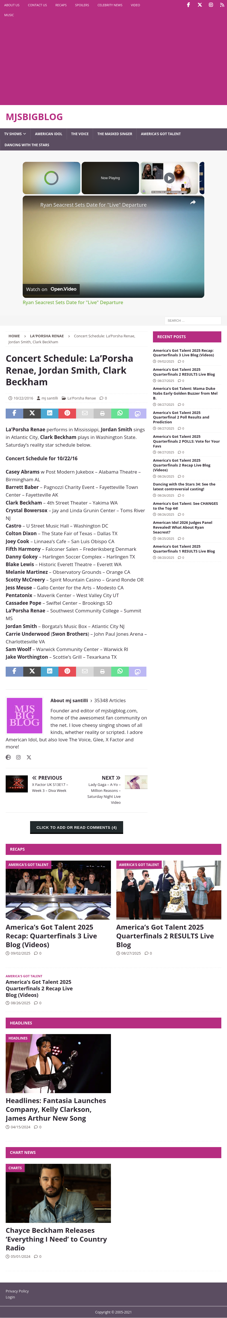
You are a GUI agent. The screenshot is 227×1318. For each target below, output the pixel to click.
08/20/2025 (165, 557)
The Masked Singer (114, 133)
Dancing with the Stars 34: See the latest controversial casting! (184, 486)
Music (9, 15)
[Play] (169, 178)
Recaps (60, 5)
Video (135, 5)
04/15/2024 (20, 1126)
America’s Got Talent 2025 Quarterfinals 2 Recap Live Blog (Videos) (181, 465)
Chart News (23, 1152)
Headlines (21, 1023)
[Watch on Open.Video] (51, 289)
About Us (12, 5)
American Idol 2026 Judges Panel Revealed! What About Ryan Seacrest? (182, 527)
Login (10, 1297)
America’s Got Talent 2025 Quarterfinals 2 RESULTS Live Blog (184, 372)
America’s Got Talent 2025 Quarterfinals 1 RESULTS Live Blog (184, 549)
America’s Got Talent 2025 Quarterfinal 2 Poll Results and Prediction (181, 417)
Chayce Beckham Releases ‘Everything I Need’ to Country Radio (56, 1238)
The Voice (80, 133)
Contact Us (37, 5)
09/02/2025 (165, 361)
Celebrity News (110, 5)
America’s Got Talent (161, 133)
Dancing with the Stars (27, 145)
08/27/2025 (165, 380)
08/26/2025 (165, 476)
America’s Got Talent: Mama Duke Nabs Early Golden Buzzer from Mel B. (185, 393)
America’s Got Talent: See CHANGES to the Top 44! (185, 506)
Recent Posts (171, 336)
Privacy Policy (17, 1291)
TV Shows (13, 133)
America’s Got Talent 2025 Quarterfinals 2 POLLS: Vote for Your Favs (186, 441)
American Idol (48, 133)
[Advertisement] (75, 62)
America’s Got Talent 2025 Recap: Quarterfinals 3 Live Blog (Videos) (183, 353)
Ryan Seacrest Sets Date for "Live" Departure (93, 204)
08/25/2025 (165, 538)
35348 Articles (110, 700)
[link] (31, 204)
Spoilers (82, 5)
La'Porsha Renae (82, 398)
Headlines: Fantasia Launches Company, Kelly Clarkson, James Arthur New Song (56, 1109)
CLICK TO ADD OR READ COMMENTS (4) (76, 827)
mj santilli (49, 398)
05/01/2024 (20, 1256)
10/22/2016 (23, 398)
